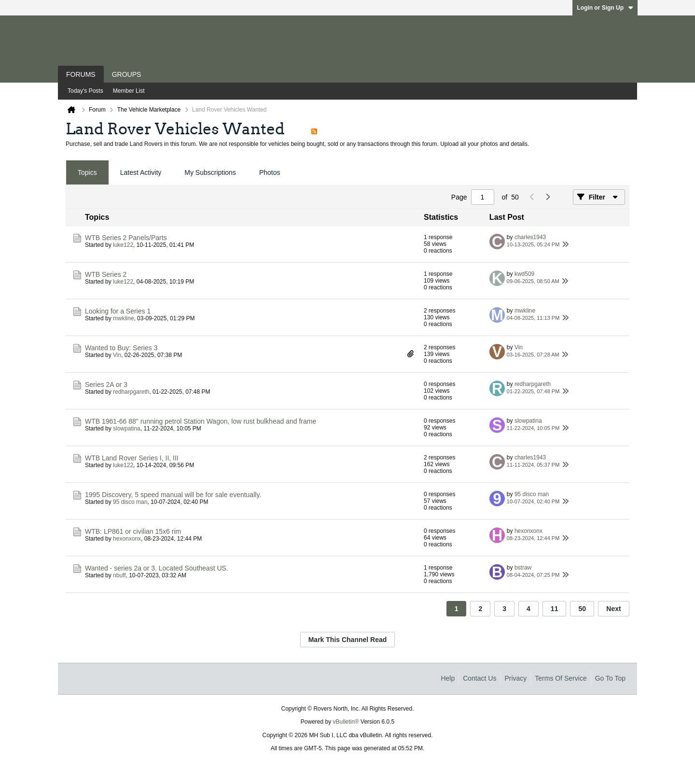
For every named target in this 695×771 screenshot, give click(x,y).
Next (613, 609)
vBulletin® (346, 721)
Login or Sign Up (605, 7)
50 (582, 609)
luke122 (123, 245)
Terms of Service (560, 678)
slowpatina (126, 428)
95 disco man (130, 502)
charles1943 (530, 237)
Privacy (515, 678)
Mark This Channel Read (347, 639)
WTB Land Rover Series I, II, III (132, 458)
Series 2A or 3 (106, 384)
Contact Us (479, 678)
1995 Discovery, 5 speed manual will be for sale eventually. (173, 495)
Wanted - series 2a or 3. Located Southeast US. (156, 568)
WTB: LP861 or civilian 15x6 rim (133, 531)
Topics (87, 172)
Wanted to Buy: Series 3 (121, 348)
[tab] (87, 172)
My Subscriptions (210, 172)
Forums (81, 74)
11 (554, 609)
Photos (269, 172)
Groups (126, 74)
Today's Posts (85, 90)
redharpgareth (131, 391)
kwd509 (524, 274)
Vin (117, 355)
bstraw (522, 567)
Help (448, 678)
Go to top (610, 678)
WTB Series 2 (105, 274)
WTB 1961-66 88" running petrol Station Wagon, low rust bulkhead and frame (200, 421)
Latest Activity (141, 172)
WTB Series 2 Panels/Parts (126, 238)
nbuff (119, 575)
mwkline (123, 318)
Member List (129, 90)
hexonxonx (127, 538)
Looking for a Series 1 (118, 311)
